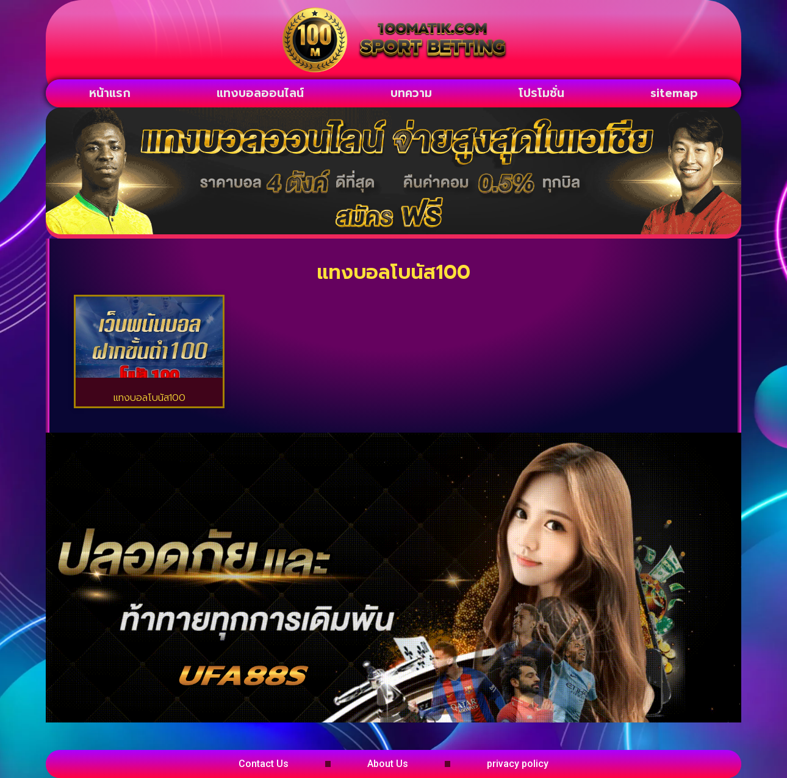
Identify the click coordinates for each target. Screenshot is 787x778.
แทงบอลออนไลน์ (260, 93)
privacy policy (517, 763)
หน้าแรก (110, 93)
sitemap (674, 93)
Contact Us (264, 763)
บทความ (411, 93)
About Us (387, 763)
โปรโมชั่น (541, 93)
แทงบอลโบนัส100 (149, 398)
